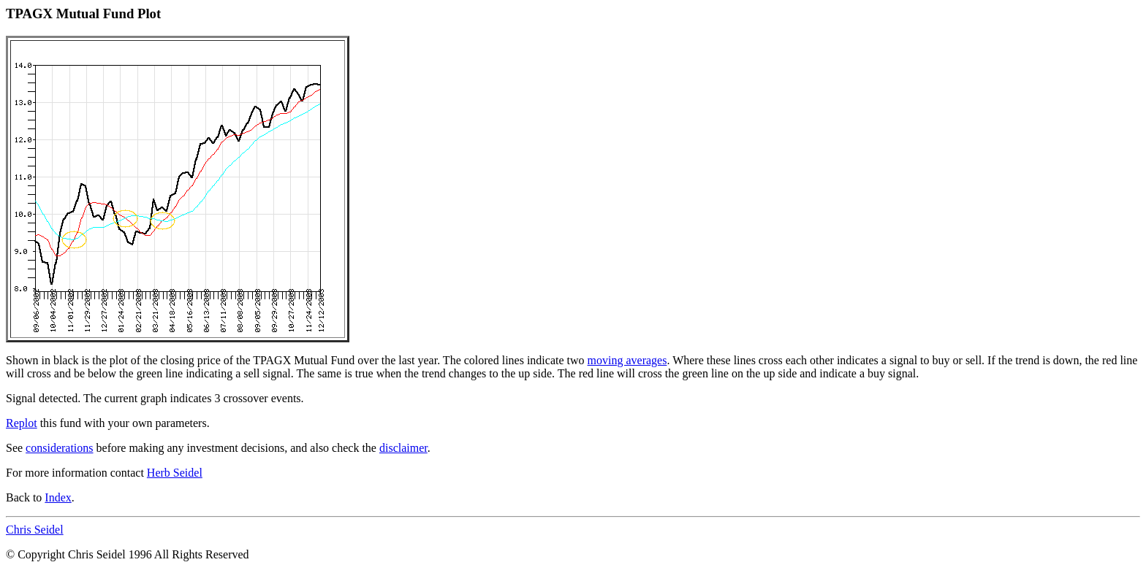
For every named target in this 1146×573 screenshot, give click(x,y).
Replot (21, 423)
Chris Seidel (35, 529)
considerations (59, 448)
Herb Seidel (174, 472)
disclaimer (403, 448)
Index (58, 497)
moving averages (627, 360)
